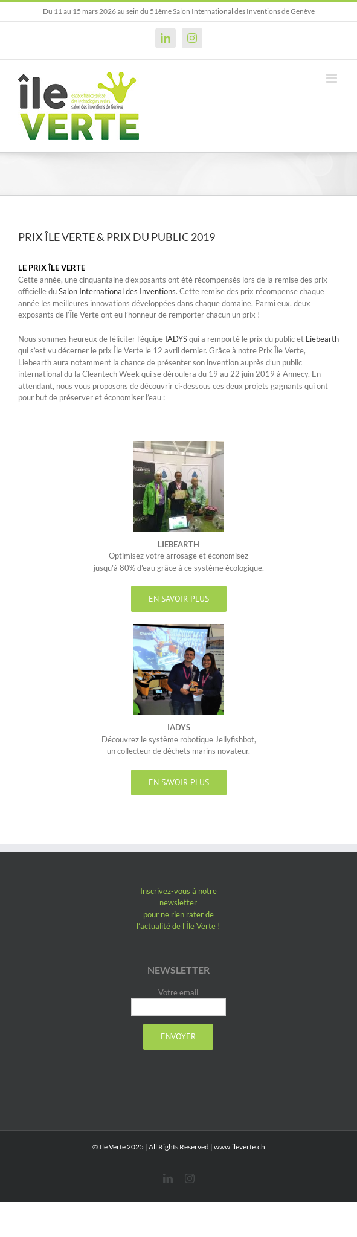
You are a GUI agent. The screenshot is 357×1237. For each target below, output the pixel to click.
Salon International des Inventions (117, 291)
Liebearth (322, 339)
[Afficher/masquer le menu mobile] (332, 78)
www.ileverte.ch (239, 1146)
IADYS (176, 339)
